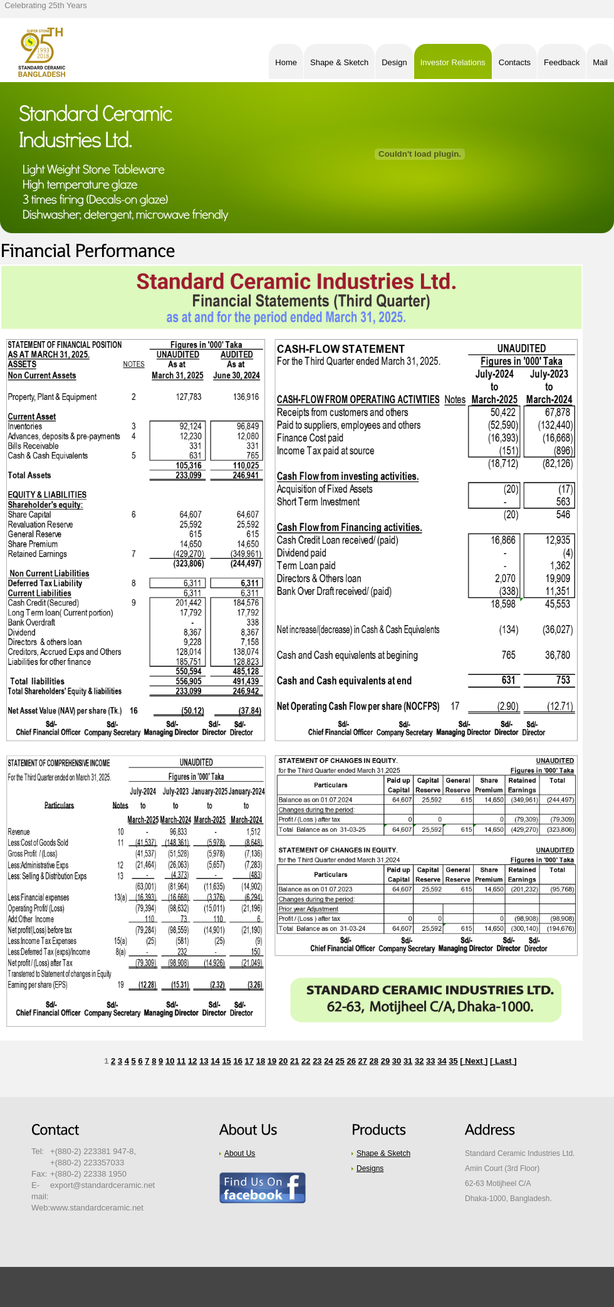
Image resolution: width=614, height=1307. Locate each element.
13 (203, 1061)
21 (294, 1061)
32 (419, 1061)
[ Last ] (503, 1061)
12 (192, 1061)
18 (260, 1061)
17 (249, 1061)
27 (362, 1061)
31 (407, 1061)
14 (215, 1061)
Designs (369, 1168)
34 (441, 1061)
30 (396, 1061)
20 (283, 1061)
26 (350, 1061)
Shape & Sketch (383, 1153)
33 (430, 1061)
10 (169, 1061)
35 (453, 1061)
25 (339, 1061)
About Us (239, 1153)
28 (374, 1061)
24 (328, 1061)
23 (317, 1061)
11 (181, 1061)
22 (305, 1061)
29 (385, 1061)
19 (272, 1061)
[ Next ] (473, 1061)
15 (226, 1061)
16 (237, 1061)
